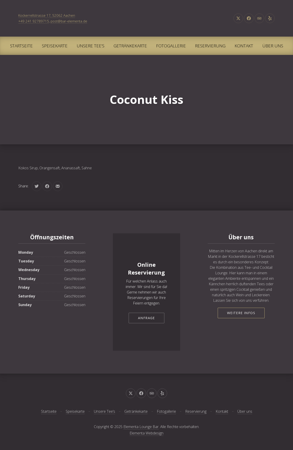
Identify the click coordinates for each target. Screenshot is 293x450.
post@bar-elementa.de (69, 21)
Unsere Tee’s (90, 46)
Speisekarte (55, 46)
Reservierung (210, 46)
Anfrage (146, 318)
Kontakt (244, 46)
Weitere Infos (241, 313)
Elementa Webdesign (146, 433)
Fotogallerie (171, 46)
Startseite (21, 46)
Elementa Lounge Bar (141, 426)
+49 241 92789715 (33, 21)
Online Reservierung (146, 268)
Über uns (272, 46)
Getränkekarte (130, 46)
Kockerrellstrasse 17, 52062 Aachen (46, 15)
